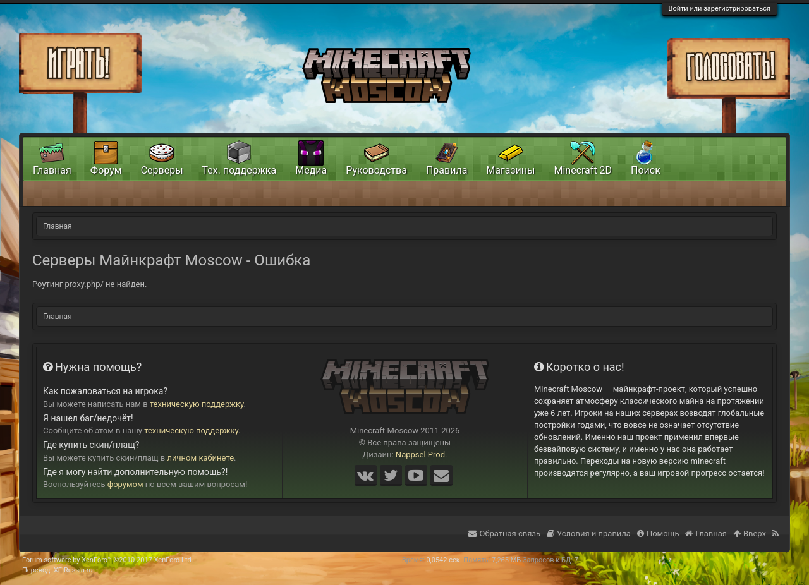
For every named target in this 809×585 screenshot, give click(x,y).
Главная (52, 170)
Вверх (749, 533)
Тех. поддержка (239, 170)
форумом (125, 484)
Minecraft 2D (583, 170)
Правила (446, 170)
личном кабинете (200, 457)
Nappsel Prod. (421, 454)
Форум (106, 170)
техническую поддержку (197, 404)
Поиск (645, 170)
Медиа (311, 170)
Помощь (658, 533)
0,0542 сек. (443, 560)
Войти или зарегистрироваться (719, 8)
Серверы (162, 170)
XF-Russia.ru (73, 570)
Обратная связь (504, 533)
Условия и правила (589, 533)
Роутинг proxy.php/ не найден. (89, 284)
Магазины (510, 170)
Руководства (376, 170)
